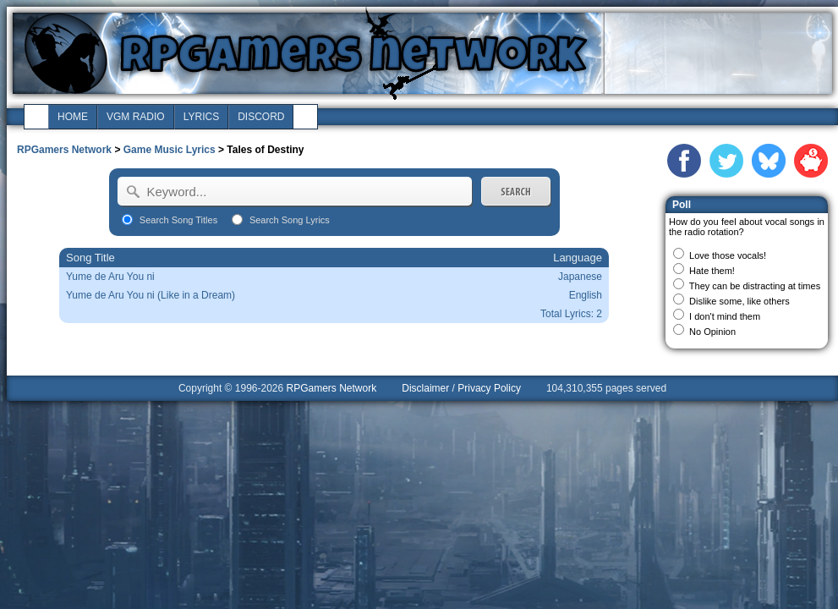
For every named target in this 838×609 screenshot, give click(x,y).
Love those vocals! (727, 255)
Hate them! (712, 271)
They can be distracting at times (754, 286)
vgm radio (136, 117)
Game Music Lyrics (169, 150)
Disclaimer (425, 388)
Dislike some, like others (739, 301)
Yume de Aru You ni (110, 277)
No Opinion (712, 331)
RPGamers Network (64, 150)
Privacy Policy (489, 388)
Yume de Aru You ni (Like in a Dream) (150, 295)
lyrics (201, 117)
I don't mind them (724, 316)
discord (261, 117)
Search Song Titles (178, 220)
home (73, 117)
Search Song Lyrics (289, 220)
